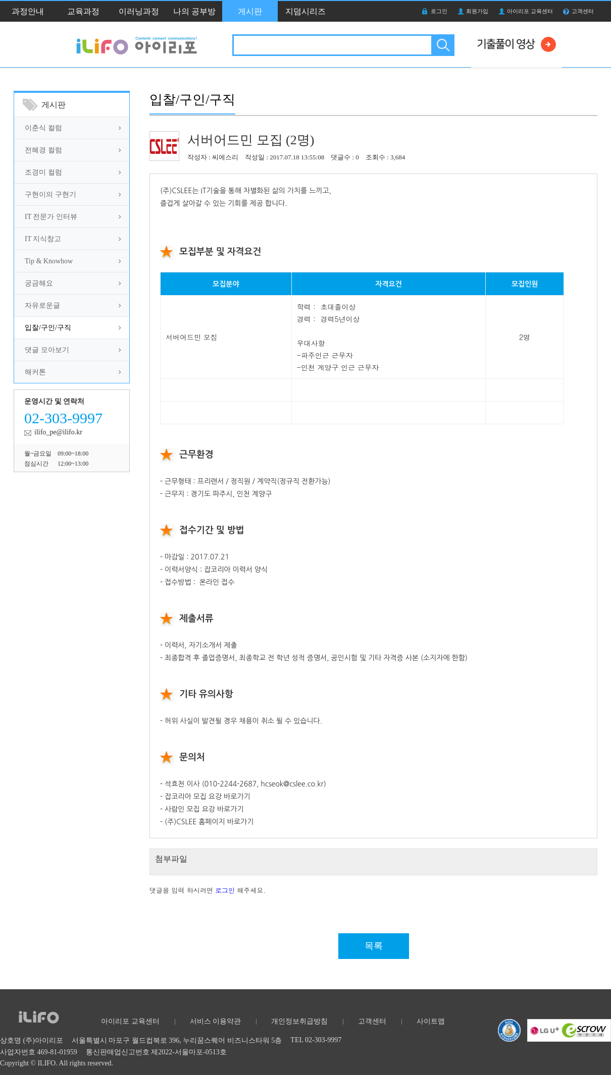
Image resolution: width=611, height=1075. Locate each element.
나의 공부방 (194, 11)
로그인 (439, 11)
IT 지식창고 (43, 239)
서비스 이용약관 (215, 1021)
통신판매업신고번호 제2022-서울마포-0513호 (156, 1052)
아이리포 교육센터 (530, 11)
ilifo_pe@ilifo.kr (58, 432)
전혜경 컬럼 (43, 150)
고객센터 (583, 11)
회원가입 (477, 11)
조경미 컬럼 (43, 172)
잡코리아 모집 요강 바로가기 (207, 796)
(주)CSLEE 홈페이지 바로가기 (209, 821)
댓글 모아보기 (47, 350)
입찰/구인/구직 (48, 327)
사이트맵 (431, 1021)
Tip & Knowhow (49, 261)
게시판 (250, 11)
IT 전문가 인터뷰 (51, 216)
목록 (374, 946)
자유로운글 (42, 305)
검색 (442, 45)
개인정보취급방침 (299, 1021)
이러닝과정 (139, 11)
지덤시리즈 (305, 11)
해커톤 (35, 372)
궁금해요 (39, 283)
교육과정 (83, 11)
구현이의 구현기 (50, 194)
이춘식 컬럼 (43, 128)
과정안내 (28, 11)
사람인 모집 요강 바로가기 (204, 809)
